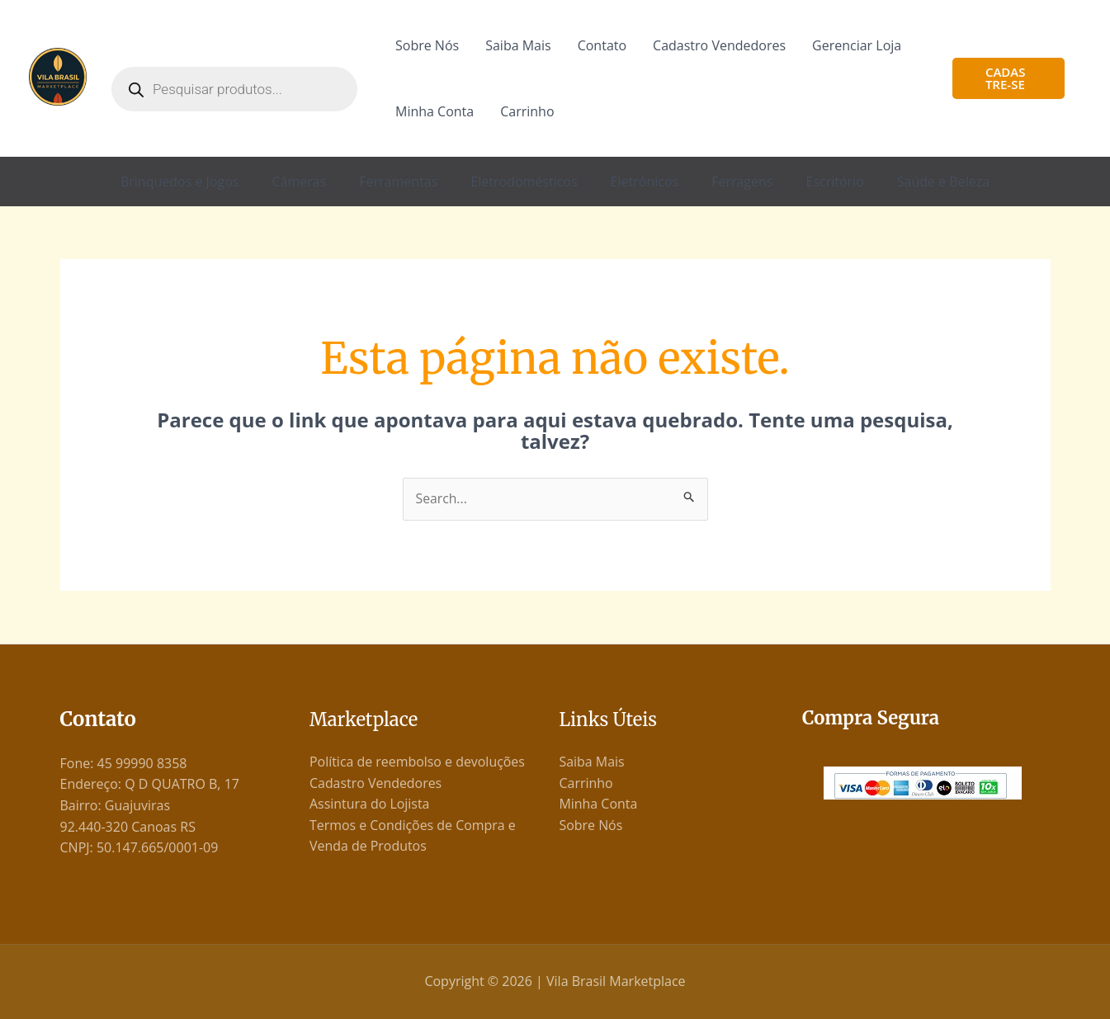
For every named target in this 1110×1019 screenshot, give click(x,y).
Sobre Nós (427, 45)
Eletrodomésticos (523, 181)
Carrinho (527, 111)
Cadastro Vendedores (719, 45)
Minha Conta (434, 111)
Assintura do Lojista (369, 804)
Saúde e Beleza (943, 181)
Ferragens (741, 181)
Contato (602, 45)
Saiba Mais (517, 45)
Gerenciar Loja (856, 45)
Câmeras (299, 181)
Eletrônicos (645, 181)
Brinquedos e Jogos (179, 181)
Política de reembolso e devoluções (417, 761)
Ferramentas (398, 181)
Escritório (834, 181)
